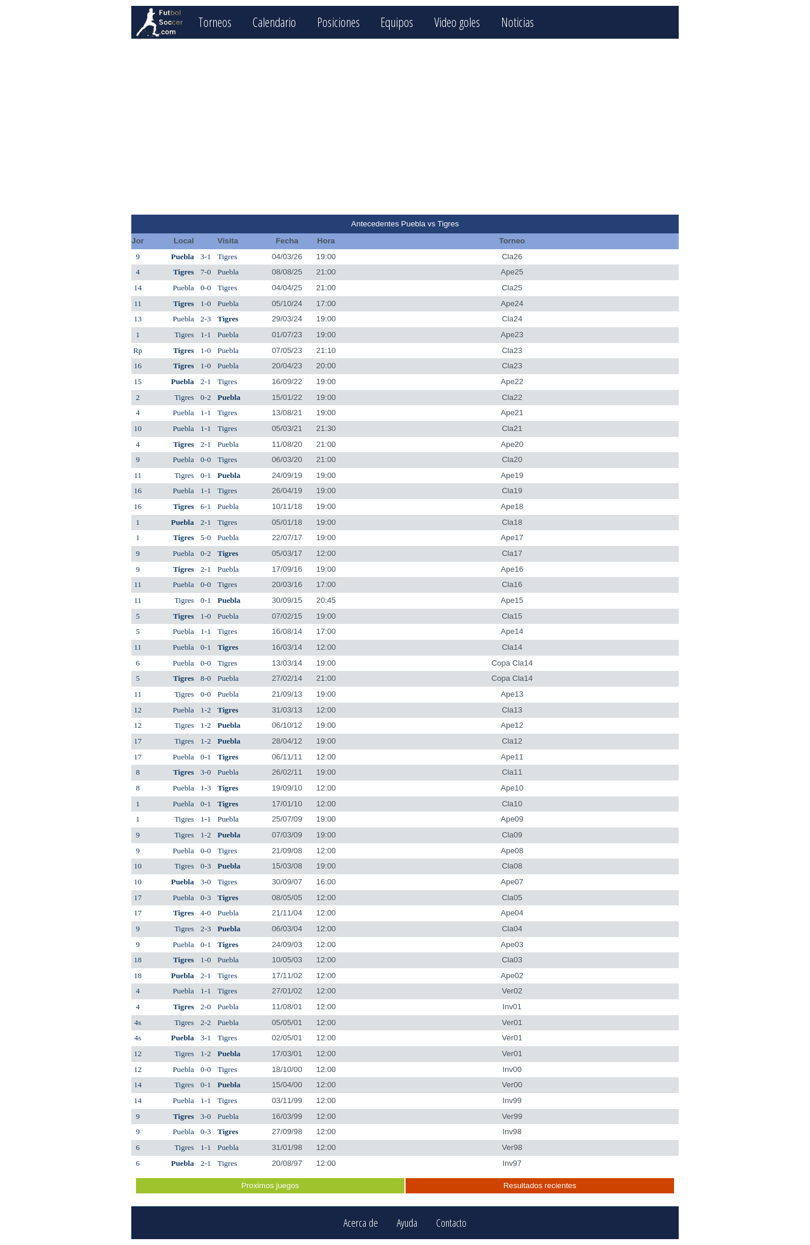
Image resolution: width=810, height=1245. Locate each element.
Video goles (457, 21)
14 (137, 287)
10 (137, 428)
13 (137, 318)
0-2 (205, 397)
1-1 (205, 334)
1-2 (205, 709)
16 (137, 365)
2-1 (205, 381)
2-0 (205, 1006)
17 (137, 741)
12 (137, 709)
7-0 (205, 271)
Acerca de (360, 1223)
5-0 (205, 537)
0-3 (205, 865)
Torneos (215, 21)
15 (137, 381)
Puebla (182, 256)
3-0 (205, 772)
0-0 (205, 287)
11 (138, 303)
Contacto (451, 1223)
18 (137, 959)
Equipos (396, 21)
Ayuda (407, 1223)
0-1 (205, 475)
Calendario (274, 21)
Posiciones (338, 21)
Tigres (227, 256)
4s (137, 1022)
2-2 (205, 1022)
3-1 (205, 256)
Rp (137, 350)
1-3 (205, 787)
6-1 (205, 506)
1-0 (205, 303)
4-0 (205, 912)
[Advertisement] (404, 127)
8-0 (205, 678)
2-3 (205, 318)
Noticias (517, 21)
